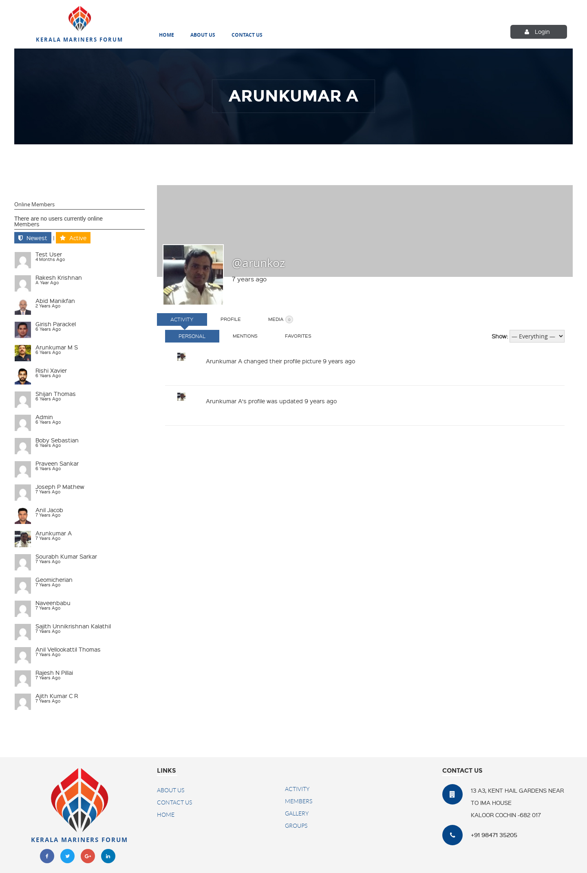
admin (44, 416)
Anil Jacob (49, 509)
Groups (296, 825)
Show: (500, 335)
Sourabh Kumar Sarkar (66, 555)
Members (27, 223)
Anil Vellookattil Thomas (68, 648)
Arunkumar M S (56, 346)
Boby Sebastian (57, 439)
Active (77, 237)
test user (48, 253)
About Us (202, 35)
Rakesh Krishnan (58, 276)
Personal (194, 335)
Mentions (253, 335)
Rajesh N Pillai (54, 671)
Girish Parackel (55, 323)
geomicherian (54, 578)
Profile (239, 318)
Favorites (311, 335)
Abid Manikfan (55, 299)
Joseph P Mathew (59, 485)
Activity (184, 318)
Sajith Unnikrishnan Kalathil (73, 625)
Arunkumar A (53, 532)
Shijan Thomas (55, 392)
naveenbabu (53, 602)
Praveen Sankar (57, 462)
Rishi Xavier (51, 369)
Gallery (297, 812)
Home (166, 35)
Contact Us (247, 35)
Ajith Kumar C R (56, 694)
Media (294, 319)
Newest (36, 237)
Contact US (174, 801)
